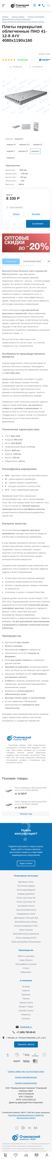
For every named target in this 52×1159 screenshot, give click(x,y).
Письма (26, 998)
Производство (26, 950)
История (26, 986)
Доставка (36, 214)
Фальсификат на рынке (26, 964)
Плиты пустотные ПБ (26, 898)
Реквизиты (26, 1014)
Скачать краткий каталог (26, 1077)
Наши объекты (26, 960)
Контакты (26, 1018)
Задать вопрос (26, 863)
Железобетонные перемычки (26, 934)
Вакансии (26, 994)
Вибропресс (26, 972)
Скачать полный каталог (26, 1083)
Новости (26, 990)
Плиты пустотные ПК (26, 902)
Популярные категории (26, 876)
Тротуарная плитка (26, 906)
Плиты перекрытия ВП (26, 938)
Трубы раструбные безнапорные (26, 942)
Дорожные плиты (26, 882)
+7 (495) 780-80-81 (26, 1032)
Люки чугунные (26, 930)
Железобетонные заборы (26, 922)
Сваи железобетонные (26, 910)
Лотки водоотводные (26, 890)
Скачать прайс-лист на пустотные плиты (26, 1071)
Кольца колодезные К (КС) (26, 926)
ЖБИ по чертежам (26, 956)
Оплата (16, 214)
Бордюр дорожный (26, 894)
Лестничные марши (26, 886)
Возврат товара (26, 1006)
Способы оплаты (26, 1010)
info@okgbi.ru (26, 1027)
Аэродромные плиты (26, 914)
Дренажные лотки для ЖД (26, 918)
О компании (26, 980)
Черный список (26, 1002)
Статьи (26, 968)
